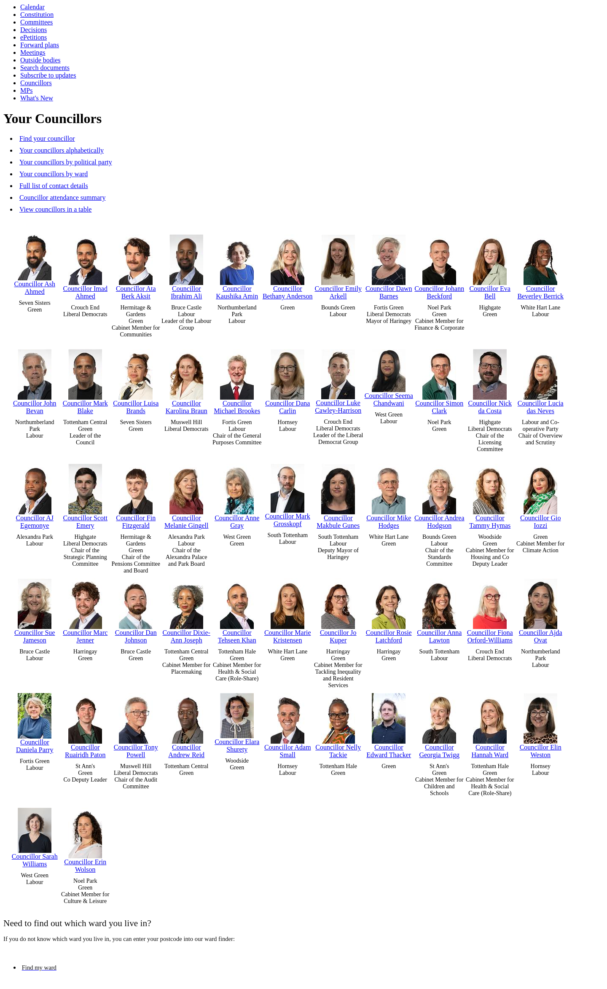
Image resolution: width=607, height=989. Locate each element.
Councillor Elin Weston (540, 723)
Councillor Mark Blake (85, 379)
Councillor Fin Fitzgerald (136, 494)
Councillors (36, 82)
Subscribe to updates (48, 75)
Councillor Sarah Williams (35, 836)
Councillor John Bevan (34, 379)
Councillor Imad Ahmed (85, 265)
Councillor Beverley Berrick (540, 265)
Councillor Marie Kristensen (287, 609)
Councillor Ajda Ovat (540, 609)
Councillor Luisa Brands (135, 379)
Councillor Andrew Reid (186, 723)
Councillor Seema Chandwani (389, 376)
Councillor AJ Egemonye (35, 494)
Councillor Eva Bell (490, 265)
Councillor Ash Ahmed (34, 262)
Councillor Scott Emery (85, 494)
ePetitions (33, 37)
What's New (36, 98)
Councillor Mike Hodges (388, 494)
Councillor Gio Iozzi (540, 494)
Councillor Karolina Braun (186, 379)
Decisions (33, 29)
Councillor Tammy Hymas (489, 494)
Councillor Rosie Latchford (389, 609)
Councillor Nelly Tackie (338, 723)
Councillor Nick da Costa (490, 379)
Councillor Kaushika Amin (237, 265)
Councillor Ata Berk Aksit (136, 265)
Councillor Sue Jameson (34, 609)
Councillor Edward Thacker (388, 723)
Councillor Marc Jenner (85, 609)
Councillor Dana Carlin (287, 379)
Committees (36, 22)
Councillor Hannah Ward (489, 723)
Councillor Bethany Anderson (288, 265)
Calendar (32, 7)
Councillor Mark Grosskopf (287, 493)
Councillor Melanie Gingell (186, 494)
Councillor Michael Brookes (237, 379)
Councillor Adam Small (287, 723)
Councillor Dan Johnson (136, 609)
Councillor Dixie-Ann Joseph (186, 609)
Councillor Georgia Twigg (439, 723)
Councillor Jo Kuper (338, 609)
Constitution (37, 14)
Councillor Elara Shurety (237, 721)
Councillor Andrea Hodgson (439, 494)
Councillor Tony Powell (136, 723)
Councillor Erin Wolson (85, 838)
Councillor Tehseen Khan (237, 609)
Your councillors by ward (53, 173)
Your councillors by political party (65, 162)
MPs (26, 90)
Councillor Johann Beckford (439, 265)
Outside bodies (40, 60)
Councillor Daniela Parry (34, 721)
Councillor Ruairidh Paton (85, 723)
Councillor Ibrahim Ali (186, 265)
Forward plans (39, 44)
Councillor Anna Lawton (439, 609)
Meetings (33, 52)
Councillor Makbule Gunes (338, 494)
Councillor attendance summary (62, 197)
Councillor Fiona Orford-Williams (490, 609)
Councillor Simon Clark (439, 379)
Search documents (45, 67)
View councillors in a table (55, 209)
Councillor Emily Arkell (338, 265)
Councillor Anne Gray (237, 494)
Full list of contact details (53, 185)
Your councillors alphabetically (61, 150)
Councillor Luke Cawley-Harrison (338, 379)
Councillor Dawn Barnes (388, 265)
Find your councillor (47, 138)
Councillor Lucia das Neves (541, 379)
